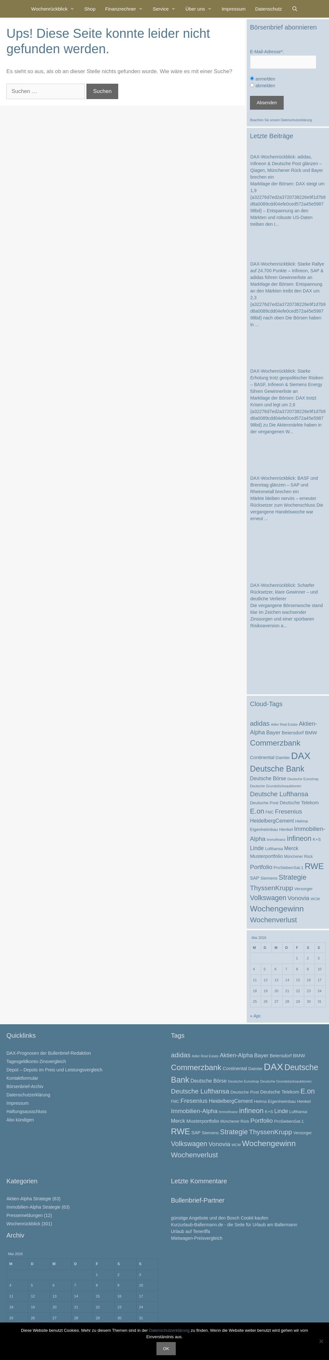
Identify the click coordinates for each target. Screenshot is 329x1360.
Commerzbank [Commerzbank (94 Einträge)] (275, 743)
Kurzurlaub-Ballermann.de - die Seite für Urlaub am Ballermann (234, 1224)
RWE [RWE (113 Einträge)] (314, 866)
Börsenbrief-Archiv (24, 1086)
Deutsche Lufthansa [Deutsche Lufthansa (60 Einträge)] (279, 794)
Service (167, 9)
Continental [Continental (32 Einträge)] (262, 757)
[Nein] (321, 1341)
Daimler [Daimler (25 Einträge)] (283, 757)
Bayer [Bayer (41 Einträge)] (273, 733)
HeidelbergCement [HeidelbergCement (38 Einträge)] (272, 821)
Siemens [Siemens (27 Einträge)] (268, 878)
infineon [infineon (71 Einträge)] (299, 838)
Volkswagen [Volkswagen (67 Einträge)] (268, 897)
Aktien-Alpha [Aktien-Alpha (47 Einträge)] (236, 1055)
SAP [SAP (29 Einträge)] (254, 878)
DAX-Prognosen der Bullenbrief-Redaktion (48, 1053)
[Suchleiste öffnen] (295, 9)
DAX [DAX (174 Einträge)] (300, 755)
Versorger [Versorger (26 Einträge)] (303, 888)
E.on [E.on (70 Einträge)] (257, 811)
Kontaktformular (22, 1078)
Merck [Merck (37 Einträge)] (291, 848)
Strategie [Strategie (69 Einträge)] (292, 877)
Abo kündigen (20, 1119)
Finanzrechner (126, 9)
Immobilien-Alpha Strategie (33, 1207)
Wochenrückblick (55, 9)
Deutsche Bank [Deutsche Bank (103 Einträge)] (277, 768)
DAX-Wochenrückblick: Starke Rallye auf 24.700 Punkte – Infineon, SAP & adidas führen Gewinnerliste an (287, 270)
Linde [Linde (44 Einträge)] (257, 848)
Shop (89, 9)
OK (166, 1348)
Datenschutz (268, 9)
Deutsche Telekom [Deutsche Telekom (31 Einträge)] (299, 802)
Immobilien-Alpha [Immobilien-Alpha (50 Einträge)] (194, 1111)
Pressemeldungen (24, 1215)
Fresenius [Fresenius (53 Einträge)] (288, 811)
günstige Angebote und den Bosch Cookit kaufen (219, 1218)
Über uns (201, 9)
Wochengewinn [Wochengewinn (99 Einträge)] (277, 908)
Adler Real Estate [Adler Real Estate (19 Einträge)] (284, 724)
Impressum (233, 9)
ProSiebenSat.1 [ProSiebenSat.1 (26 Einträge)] (289, 867)
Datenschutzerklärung (296, 120)
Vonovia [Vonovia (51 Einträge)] (298, 898)
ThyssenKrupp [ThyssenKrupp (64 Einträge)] (271, 887)
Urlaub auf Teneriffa (190, 1231)
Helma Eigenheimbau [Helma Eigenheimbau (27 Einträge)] (275, 1101)
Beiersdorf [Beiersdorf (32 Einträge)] (293, 732)
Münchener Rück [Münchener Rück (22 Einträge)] (298, 856)
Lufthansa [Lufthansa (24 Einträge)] (274, 849)
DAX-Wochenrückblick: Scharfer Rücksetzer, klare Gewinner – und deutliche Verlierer (284, 592)
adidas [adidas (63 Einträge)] (260, 723)
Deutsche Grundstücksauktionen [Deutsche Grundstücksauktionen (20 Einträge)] (275, 786)
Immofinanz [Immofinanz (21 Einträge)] (276, 839)
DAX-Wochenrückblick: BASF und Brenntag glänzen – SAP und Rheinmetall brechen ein (284, 485)
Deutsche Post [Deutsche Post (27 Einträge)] (264, 802)
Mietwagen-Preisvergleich (196, 1238)
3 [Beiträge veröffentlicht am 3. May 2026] (318, 958)
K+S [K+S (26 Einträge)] (317, 839)
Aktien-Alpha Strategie (28, 1198)
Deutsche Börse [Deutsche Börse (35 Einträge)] (268, 778)
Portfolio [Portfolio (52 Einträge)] (261, 867)
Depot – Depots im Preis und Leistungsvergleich (54, 1069)
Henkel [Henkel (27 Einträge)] (286, 829)
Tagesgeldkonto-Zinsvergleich (36, 1061)
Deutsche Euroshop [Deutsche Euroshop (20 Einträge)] (302, 779)
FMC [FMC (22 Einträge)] (269, 812)
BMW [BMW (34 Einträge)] (311, 732)
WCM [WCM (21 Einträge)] (315, 899)
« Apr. (256, 1015)
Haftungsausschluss (26, 1111)
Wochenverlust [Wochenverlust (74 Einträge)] (273, 920)
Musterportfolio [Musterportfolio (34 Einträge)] (266, 856)
